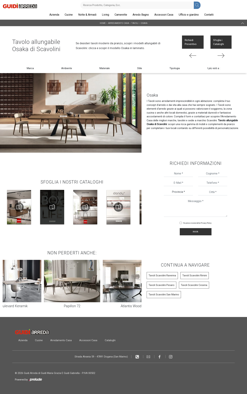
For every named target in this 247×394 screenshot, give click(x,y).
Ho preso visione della (197, 223)
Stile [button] (139, 68)
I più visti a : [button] (213, 68)
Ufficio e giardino (189, 14)
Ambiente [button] (66, 68)
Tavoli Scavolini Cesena (194, 285)
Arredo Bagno (141, 14)
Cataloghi (110, 340)
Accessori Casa (163, 14)
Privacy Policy (206, 223)
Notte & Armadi (87, 14)
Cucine (69, 14)
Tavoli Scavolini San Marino (164, 294)
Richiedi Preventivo (191, 42)
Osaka (144, 23)
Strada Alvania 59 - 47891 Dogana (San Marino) (101, 356)
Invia (195, 231)
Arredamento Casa (118, 23)
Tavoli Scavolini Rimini (194, 275)
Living (105, 14)
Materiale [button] (104, 68)
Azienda (54, 14)
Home (103, 23)
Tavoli (134, 23)
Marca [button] (30, 68)
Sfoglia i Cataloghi (218, 42)
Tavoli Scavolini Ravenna (162, 275)
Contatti (209, 14)
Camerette (121, 14)
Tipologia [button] (174, 68)
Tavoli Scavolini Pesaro (161, 285)
